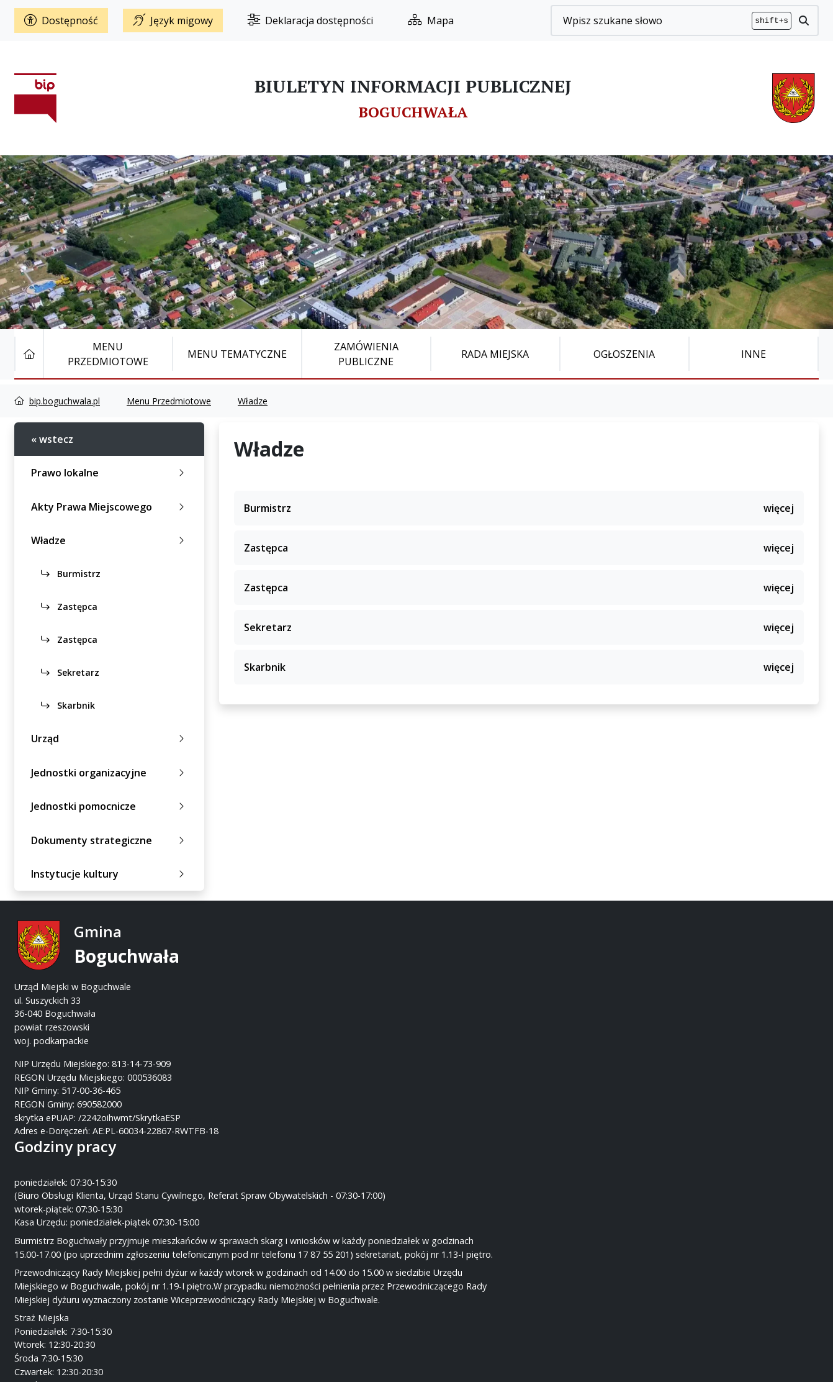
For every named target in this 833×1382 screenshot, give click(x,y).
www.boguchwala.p (463, 1000)
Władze (253, 401)
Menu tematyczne (237, 354)
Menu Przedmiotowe (108, 354)
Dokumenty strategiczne (110, 840)
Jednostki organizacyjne (110, 773)
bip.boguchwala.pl (64, 401)
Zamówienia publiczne (366, 354)
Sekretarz (70, 672)
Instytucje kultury (110, 874)
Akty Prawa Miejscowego (110, 507)
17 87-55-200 (465, 960)
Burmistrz (71, 574)
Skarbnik (68, 705)
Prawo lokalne (110, 473)
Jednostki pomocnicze (110, 806)
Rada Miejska (495, 354)
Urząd (110, 738)
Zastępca (69, 606)
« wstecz (52, 439)
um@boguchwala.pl (493, 987)
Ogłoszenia (624, 354)
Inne (753, 354)
